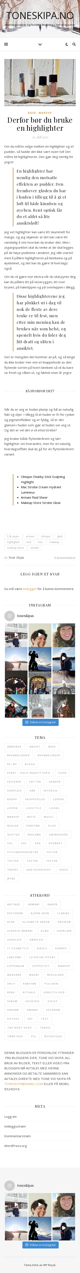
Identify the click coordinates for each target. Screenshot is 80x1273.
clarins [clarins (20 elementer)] (63, 913)
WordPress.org (15, 1146)
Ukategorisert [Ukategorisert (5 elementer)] (38, 869)
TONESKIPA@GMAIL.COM (23, 1084)
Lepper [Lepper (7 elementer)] (12, 808)
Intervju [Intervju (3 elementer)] (51, 790)
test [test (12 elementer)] (45, 1018)
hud (28, 542)
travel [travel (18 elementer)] (45, 1027)
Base (32, 113)
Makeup (45, 113)
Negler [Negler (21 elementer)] (13, 825)
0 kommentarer (65, 558)
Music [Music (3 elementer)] (49, 816)
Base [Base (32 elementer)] (52, 746)
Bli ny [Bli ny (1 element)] (12, 764)
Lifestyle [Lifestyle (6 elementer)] (34, 808)
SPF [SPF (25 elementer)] (30, 1018)
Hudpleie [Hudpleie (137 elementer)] (14, 790)
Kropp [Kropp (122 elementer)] (12, 799)
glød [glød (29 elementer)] (45, 930)
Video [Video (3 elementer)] (63, 869)
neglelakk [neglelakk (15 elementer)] (55, 974)
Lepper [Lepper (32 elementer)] (58, 799)
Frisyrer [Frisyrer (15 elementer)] (14, 781)
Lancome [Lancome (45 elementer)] (14, 957)
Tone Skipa (16, 558)
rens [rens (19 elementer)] (11, 992)
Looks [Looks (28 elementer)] (54, 808)
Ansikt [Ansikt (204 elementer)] (35, 746)
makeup (54, 542)
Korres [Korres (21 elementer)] (61, 948)
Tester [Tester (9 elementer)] (13, 860)
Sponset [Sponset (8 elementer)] (56, 843)
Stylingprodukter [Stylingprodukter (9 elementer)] (22, 852)
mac (40, 542)
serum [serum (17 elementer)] (12, 1001)
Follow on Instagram (40, 722)
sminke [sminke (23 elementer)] (32, 1009)
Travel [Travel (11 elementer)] (13, 869)
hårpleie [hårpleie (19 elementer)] (37, 939)
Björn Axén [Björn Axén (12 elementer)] (40, 913)
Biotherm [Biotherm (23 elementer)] (15, 913)
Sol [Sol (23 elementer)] (10, 843)
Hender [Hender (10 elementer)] (55, 781)
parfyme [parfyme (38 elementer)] (30, 983)
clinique (45, 536)
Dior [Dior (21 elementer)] (11, 921)
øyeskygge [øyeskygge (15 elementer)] (53, 1036)
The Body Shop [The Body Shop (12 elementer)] (19, 1027)
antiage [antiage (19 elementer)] (13, 904)
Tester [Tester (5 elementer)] (52, 860)
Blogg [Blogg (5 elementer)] (30, 764)
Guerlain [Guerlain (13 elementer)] (64, 930)
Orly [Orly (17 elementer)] (11, 983)
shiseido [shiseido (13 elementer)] (32, 1001)
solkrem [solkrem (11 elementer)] (53, 1009)
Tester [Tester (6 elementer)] (32, 860)
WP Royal (49, 1265)
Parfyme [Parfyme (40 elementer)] (33, 825)
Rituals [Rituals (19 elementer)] (29, 992)
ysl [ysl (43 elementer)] (33, 1036)
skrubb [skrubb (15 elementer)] (13, 1009)
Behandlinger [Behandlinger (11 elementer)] (49, 755)
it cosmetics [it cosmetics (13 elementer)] (18, 948)
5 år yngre (13, 536)
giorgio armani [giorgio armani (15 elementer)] (20, 930)
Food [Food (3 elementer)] (62, 772)
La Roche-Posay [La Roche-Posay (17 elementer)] (42, 957)
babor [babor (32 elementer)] (53, 904)
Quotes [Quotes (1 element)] (13, 834)
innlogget (30, 589)
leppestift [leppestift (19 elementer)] (41, 965)
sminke (35, 548)
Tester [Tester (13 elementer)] (52, 852)
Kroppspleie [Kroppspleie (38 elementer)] (35, 799)
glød (60, 536)
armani (30, 536)
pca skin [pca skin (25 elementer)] (51, 983)
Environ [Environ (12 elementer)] (64, 921)
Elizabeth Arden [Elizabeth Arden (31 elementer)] (36, 921)
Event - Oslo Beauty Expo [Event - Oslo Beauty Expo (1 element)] (28, 772)
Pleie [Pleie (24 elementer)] (52, 825)
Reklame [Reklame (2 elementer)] (34, 834)
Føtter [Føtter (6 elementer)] (35, 781)
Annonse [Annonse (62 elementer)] (14, 746)
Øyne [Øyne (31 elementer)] (11, 878)
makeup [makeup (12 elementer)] (64, 965)
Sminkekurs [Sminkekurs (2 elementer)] (58, 834)
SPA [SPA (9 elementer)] (38, 843)
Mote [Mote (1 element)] (31, 816)
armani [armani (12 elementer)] (34, 904)
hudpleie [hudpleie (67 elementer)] (14, 939)
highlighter (13, 542)
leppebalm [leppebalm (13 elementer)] (15, 965)
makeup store (15, 548)
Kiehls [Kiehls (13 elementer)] (42, 948)
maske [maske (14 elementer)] (34, 974)
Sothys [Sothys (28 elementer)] (13, 1018)
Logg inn (10, 1116)
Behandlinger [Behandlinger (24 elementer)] (18, 755)
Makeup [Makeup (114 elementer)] (13, 816)
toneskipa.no (40, 15)
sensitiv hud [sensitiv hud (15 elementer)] (54, 992)
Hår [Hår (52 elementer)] (33, 790)
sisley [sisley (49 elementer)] (53, 1001)
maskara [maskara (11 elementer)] (14, 974)
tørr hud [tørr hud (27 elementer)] (15, 1036)
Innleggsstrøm (15, 1126)
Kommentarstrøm (17, 1136)
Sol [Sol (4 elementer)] (24, 843)
